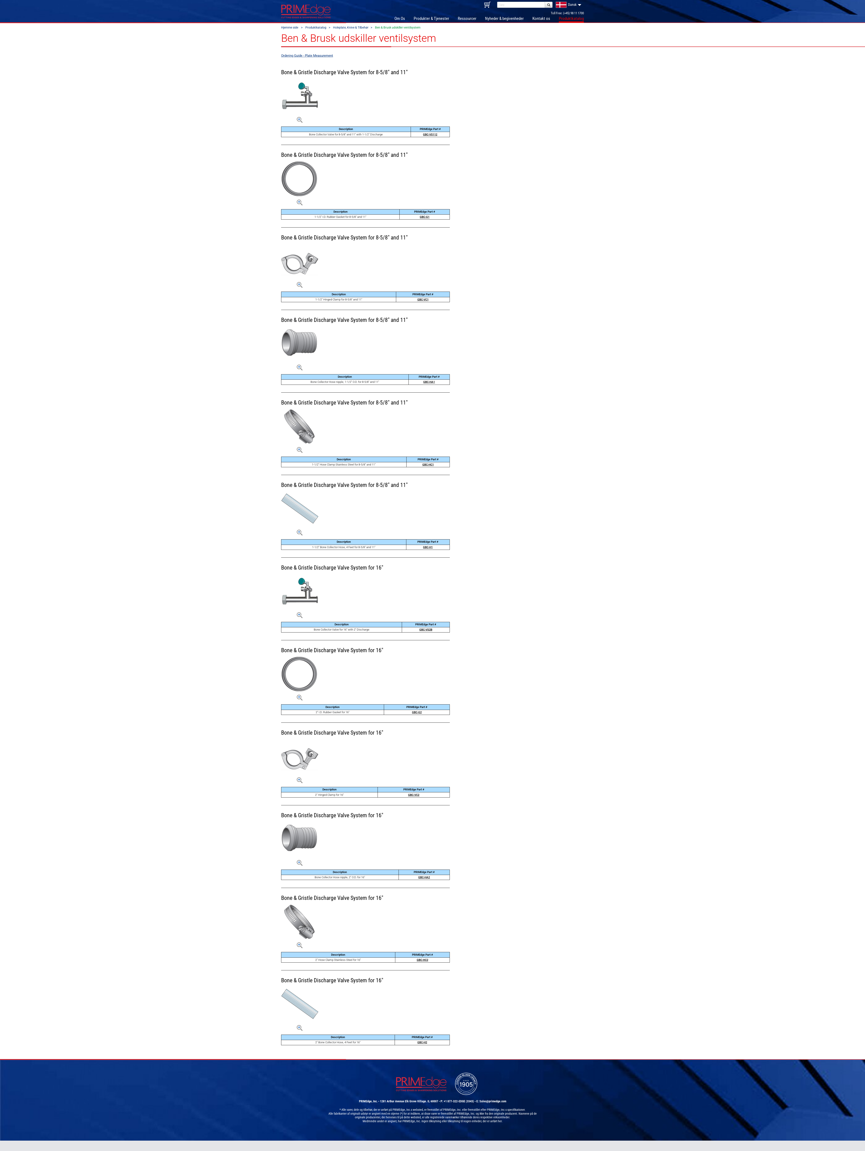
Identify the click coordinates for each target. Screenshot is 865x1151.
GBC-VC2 (413, 796)
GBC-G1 (424, 218)
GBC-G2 (417, 713)
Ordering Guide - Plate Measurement (307, 57)
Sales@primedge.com (492, 1103)
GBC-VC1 (423, 300)
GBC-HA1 (429, 383)
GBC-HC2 (422, 961)
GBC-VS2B (425, 631)
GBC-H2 (422, 1043)
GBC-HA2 (424, 878)
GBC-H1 (428, 548)
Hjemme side (290, 29)
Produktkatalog (315, 29)
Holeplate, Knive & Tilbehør (350, 29)
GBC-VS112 (430, 135)
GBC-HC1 (428, 465)
